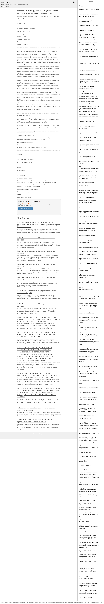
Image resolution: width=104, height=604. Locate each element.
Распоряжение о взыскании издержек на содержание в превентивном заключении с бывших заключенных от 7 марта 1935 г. (88, 253)
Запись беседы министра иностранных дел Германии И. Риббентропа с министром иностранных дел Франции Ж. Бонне (88, 327)
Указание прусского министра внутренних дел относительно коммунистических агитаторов (88, 235)
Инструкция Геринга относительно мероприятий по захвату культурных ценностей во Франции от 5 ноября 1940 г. (88, 489)
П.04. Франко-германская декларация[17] (88, 70)
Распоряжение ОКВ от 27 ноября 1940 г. (88, 500)
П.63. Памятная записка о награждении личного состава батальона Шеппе (17, 602)
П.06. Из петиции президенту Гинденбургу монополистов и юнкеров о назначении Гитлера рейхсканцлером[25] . (88, 139)
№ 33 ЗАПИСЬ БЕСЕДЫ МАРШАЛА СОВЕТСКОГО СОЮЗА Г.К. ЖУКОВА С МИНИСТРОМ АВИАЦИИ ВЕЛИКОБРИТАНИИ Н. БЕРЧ (36, 334)
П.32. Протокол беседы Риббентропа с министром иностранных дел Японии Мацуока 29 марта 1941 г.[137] (87, 537)
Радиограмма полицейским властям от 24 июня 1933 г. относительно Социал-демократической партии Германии (88, 228)
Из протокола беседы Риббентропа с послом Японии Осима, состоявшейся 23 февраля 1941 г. (88, 514)
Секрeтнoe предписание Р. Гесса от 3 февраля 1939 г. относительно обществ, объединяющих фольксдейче (88, 366)
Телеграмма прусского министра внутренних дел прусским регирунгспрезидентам (86, 184)
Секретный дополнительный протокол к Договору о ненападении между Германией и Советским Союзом (89, 81)
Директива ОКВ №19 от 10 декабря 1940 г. (88, 503)
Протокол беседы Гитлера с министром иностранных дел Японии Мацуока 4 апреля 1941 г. (88, 556)
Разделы (41, 434)
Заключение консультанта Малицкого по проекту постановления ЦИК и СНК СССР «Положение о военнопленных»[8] (88, 44)
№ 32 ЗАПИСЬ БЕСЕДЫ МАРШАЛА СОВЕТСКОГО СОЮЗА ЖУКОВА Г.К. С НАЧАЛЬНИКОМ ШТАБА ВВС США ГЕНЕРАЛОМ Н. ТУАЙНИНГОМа (38, 319)
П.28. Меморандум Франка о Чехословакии (89, 469)
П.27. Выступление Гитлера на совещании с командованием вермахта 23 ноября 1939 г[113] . (89, 447)
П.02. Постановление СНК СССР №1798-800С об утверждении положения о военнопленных (88, 51)
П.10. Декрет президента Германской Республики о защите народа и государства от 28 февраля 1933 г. (88, 177)
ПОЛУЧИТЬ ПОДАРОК (25, 208)
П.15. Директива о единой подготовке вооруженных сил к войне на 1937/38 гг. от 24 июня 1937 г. (88, 282)
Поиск (90, 1)
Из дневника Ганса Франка (85, 452)
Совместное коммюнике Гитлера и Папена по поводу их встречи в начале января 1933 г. (89, 151)
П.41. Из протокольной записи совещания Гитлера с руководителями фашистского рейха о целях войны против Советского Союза (39, 225)
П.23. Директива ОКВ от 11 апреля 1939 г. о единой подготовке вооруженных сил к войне (89, 382)
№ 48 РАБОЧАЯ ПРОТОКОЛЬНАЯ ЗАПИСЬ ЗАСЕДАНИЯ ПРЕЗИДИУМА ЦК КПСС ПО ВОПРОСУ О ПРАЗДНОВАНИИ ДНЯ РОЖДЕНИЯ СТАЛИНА (38, 375)
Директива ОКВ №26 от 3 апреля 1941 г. (88, 550)
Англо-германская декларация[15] (87, 67)
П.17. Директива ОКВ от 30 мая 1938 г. (88, 293)
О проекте (35, 434)
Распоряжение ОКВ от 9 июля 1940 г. (87, 456)
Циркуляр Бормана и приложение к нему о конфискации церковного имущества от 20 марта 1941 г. (88, 526)
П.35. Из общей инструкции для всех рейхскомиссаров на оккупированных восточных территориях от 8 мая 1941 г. (88, 592)
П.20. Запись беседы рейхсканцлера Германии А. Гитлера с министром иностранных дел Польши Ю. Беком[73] (88, 334)
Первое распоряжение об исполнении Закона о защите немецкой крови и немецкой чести (87, 276)
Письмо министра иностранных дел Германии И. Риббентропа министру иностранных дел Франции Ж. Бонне (87, 410)
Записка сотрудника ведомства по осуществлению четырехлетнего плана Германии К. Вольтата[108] (88, 417)
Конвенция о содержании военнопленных (88, 25)
